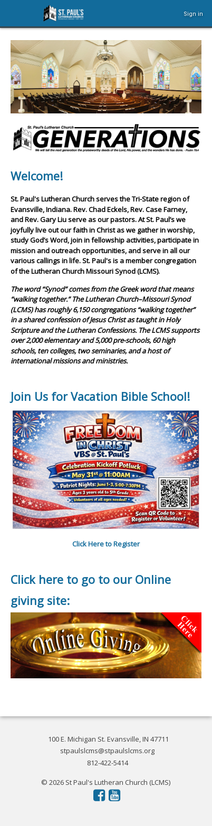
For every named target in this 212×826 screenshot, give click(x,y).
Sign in (193, 14)
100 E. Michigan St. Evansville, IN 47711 (108, 739)
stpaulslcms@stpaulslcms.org (107, 750)
